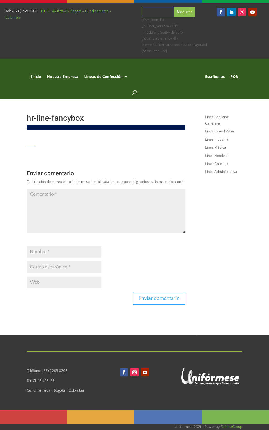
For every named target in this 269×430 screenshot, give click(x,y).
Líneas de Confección (103, 76)
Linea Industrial (217, 139)
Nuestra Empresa (62, 76)
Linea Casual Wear (219, 131)
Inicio (36, 76)
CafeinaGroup (231, 427)
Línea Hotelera (216, 156)
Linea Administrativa (221, 172)
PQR (234, 76)
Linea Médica (215, 148)
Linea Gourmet (216, 164)
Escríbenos (215, 76)
